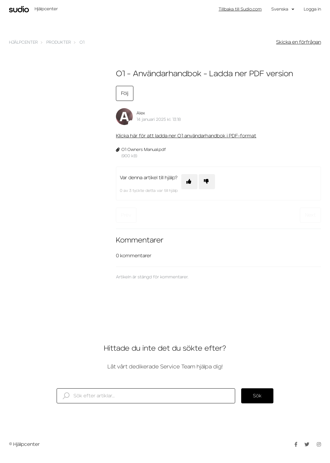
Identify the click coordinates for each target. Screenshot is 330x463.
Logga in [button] (312, 9)
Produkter (58, 42)
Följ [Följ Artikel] (124, 93)
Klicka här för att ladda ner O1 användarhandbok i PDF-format (186, 135)
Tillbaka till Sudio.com (240, 9)
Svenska (280, 9)
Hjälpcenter (23, 42)
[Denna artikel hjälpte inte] (207, 181)
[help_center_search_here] (146, 395)
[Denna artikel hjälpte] (189, 181)
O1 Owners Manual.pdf (143, 150)
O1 (81, 42)
